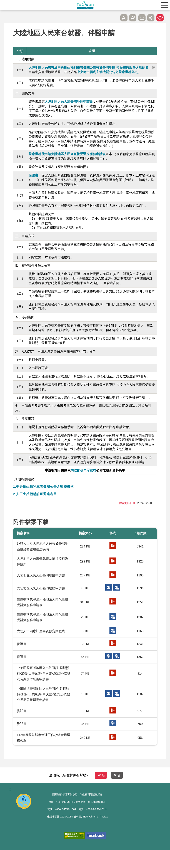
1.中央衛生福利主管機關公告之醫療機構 (43, 486)
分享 (150, 17)
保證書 (33, 175)
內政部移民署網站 (83, 470)
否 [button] (117, 775)
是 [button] (101, 775)
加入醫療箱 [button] (160, 17)
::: (10, 789)
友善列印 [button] (142, 17)
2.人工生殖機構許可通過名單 (35, 494)
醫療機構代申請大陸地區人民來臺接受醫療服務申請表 (67, 154)
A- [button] (124, 17)
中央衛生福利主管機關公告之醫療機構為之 (107, 72)
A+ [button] (132, 17)
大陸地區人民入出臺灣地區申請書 (69, 101)
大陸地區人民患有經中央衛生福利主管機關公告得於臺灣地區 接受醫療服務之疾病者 (88, 67)
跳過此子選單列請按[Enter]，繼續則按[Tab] (114, 17)
